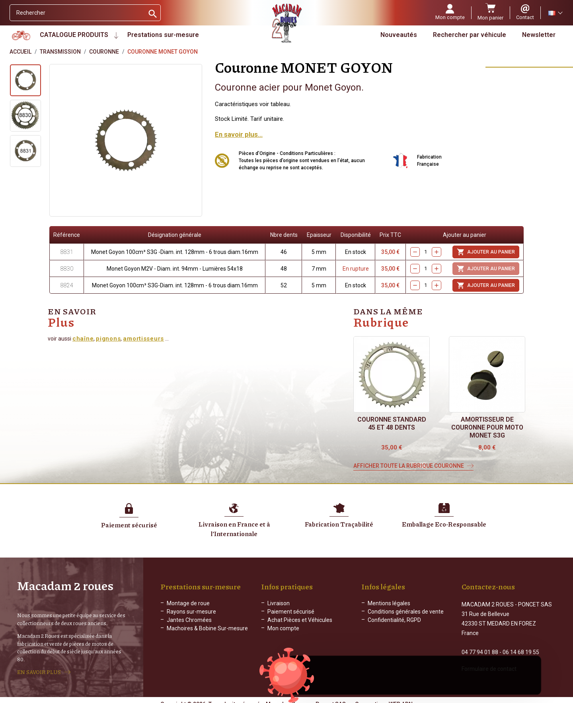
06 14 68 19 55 (521, 645)
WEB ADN (401, 697)
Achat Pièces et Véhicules (299, 620)
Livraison (278, 603)
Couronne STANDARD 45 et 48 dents (391, 423)
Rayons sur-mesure (191, 611)
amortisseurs (143, 338)
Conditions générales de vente (406, 611)
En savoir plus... (239, 134)
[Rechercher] (77, 13)
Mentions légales (389, 603)
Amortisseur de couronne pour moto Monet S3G (487, 427)
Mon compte (283, 628)
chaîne (83, 338)
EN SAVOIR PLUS (39, 668)
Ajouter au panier (486, 252)
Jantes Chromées (189, 620)
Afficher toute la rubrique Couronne (408, 466)
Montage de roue (188, 603)
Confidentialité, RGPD (394, 620)
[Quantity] (426, 252)
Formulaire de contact (489, 661)
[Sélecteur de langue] (555, 12)
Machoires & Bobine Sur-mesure (207, 628)
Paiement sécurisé (290, 611)
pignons (108, 338)
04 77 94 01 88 (480, 645)
